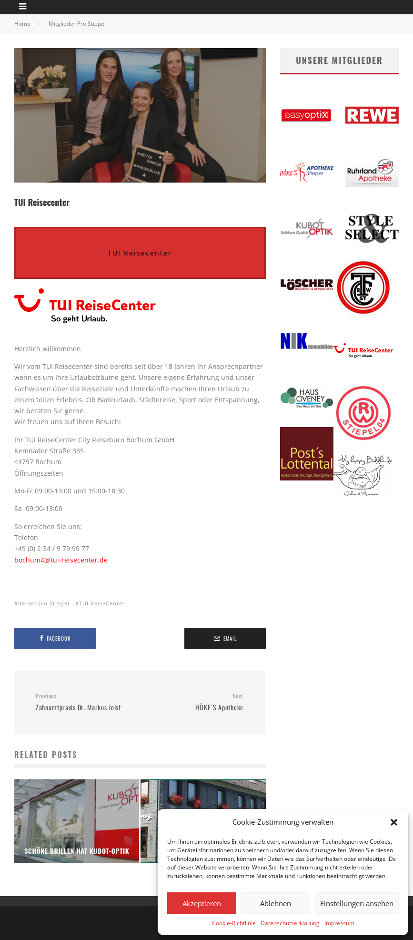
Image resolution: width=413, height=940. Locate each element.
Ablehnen (275, 903)
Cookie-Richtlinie (234, 923)
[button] (394, 822)
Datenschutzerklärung (290, 923)
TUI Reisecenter (140, 252)
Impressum (339, 923)
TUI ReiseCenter (102, 603)
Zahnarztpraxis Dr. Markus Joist (84, 702)
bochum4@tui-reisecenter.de (61, 559)
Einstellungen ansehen (356, 903)
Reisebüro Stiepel (44, 603)
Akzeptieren (201, 903)
